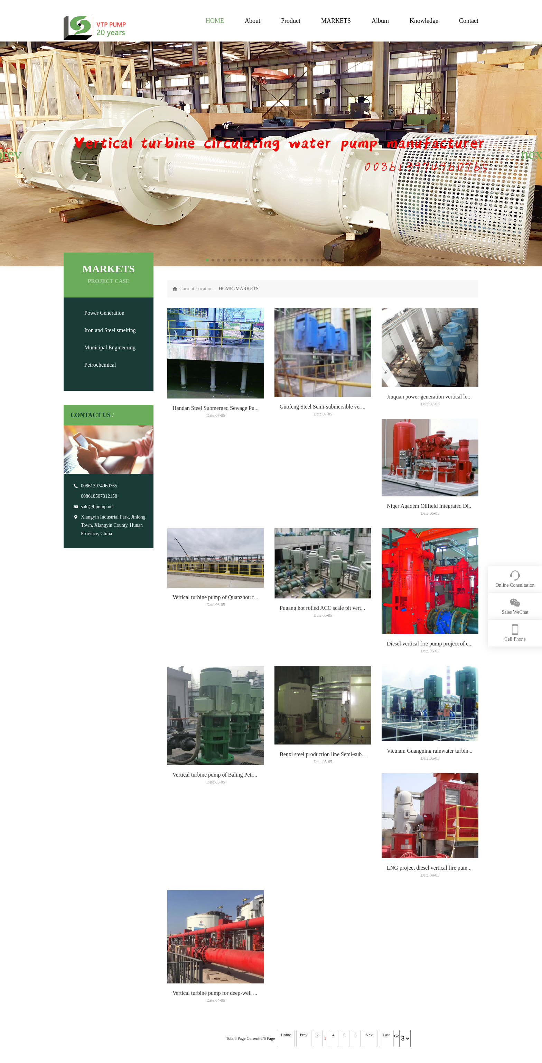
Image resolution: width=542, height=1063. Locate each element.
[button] (8, 154)
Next (370, 881)
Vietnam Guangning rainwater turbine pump (221, 839)
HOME (215, 20)
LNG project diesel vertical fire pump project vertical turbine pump (354, 839)
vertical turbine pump (230, 974)
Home (286, 881)
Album (380, 20)
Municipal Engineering (110, 347)
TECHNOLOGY (276, 957)
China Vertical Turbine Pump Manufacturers (328, 1050)
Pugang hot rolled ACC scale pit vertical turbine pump (447, 562)
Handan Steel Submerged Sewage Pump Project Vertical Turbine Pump (251, 424)
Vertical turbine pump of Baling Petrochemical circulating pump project (359, 701)
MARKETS (336, 20)
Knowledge (424, 20)
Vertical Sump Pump (229, 984)
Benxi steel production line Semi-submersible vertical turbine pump (462, 701)
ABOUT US (77, 957)
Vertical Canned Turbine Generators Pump (232, 1000)
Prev (304, 881)
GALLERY (221, 957)
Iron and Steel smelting (110, 330)
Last (386, 881)
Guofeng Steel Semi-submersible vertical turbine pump (341, 424)
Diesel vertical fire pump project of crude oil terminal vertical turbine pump (256, 701)
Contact (468, 20)
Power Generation (104, 313)
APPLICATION (178, 957)
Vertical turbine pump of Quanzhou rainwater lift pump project (349, 562)
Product (290, 20)
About (252, 20)
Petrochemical (100, 365)
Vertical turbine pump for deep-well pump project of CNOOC (455, 839)
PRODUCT (125, 957)
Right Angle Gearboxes (231, 1015)
